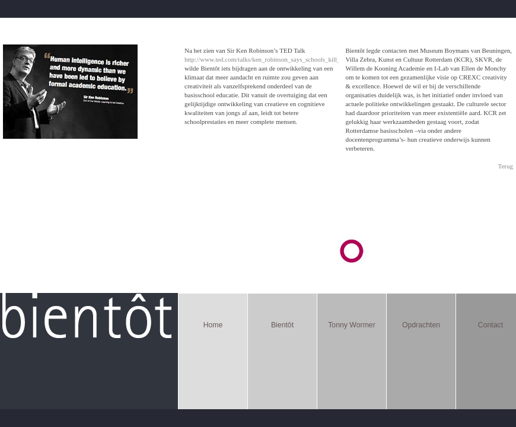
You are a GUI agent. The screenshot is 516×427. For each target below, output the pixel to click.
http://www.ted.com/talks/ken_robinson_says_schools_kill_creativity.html (281, 59)
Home (213, 325)
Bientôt (282, 325)
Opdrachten (421, 325)
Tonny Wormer (351, 325)
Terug (506, 166)
